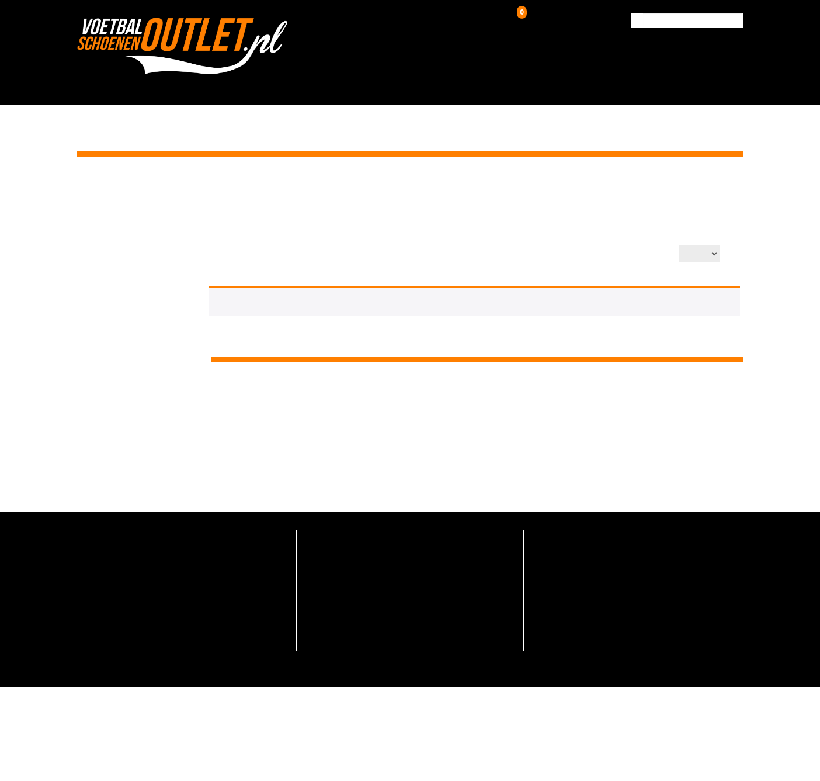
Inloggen (454, 20)
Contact (717, 86)
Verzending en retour (343, 552)
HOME (206, 86)
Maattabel (324, 621)
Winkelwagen (545, 18)
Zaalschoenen (488, 86)
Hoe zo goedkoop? (338, 604)
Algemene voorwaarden (348, 639)
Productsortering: (540, 254)
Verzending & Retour (638, 86)
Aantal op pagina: (637, 254)
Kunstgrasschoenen (386, 86)
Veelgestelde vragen (341, 535)
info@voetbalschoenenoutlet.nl (143, 565)
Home (641, 186)
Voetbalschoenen (276, 86)
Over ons (558, 86)
